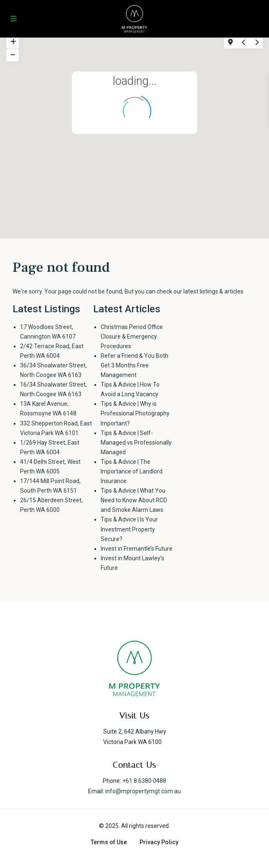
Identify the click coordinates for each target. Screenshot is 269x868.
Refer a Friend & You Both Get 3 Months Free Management (134, 365)
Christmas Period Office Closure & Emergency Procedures (132, 336)
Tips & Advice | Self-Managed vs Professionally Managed (136, 443)
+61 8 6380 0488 (144, 780)
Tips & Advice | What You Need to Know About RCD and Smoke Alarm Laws (134, 500)
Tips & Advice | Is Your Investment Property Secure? (129, 529)
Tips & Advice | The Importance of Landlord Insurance (131, 471)
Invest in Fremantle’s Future (137, 548)
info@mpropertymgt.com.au (143, 791)
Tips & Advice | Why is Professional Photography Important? (135, 413)
